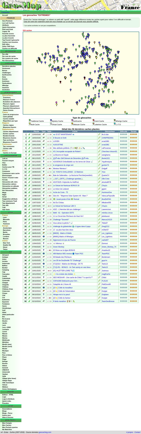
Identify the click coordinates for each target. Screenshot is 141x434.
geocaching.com (45, 432)
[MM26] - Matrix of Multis (62, 233)
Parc (4, 353)
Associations (7, 409)
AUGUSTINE (58, 145)
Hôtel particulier (8, 314)
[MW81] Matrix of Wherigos (63, 237)
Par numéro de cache (10, 58)
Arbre (4, 259)
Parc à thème (7, 355)
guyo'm (104, 260)
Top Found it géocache (10, 40)
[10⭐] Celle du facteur (61, 298)
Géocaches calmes (9, 184)
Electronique (7, 175)
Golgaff (104, 169)
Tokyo (5, 249)
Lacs (4, 325)
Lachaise (5, 329)
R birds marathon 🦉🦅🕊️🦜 (64, 301)
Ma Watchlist (7, 429)
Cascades (5, 274)
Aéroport (5, 255)
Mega (4, 192)
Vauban (5, 374)
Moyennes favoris (9, 127)
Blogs (4, 411)
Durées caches (8, 133)
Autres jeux (6, 415)
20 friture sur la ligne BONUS (64, 250)
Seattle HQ (7, 245)
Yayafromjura (107, 162)
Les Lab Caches (8, 23)
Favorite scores (8, 33)
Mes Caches (6, 425)
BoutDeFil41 (106, 199)
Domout (105, 243)
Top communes (8, 146)
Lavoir (4, 331)
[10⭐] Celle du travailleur (63, 288)
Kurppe (104, 288)
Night (4, 195)
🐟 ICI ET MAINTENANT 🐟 (64, 134)
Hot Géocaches (8, 190)
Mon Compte (7, 423)
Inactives (5, 87)
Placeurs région (9, 104)
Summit (5, 368)
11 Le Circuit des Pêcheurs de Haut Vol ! (68, 216)
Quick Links (6, 401)
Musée (4, 348)
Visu (4, 163)
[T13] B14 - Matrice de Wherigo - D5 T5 (68, 264)
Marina (4, 338)
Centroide (5, 280)
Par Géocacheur (8, 60)
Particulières (7, 83)
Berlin (5, 232)
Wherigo (5, 85)
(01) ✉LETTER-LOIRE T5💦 (64, 271)
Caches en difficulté (9, 48)
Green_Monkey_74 (109, 247)
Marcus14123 (107, 220)
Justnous (105, 271)
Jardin (4, 323)
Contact (137, 432)
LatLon (5, 158)
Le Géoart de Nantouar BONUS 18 (66, 186)
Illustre (4, 321)
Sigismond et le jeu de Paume (64, 240)
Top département (8, 203)
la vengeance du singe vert (63, 165)
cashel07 (105, 240)
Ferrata (5, 180)
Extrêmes (5, 81)
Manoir (4, 334)
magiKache (106, 274)
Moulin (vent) (7, 346)
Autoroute (6, 263)
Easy (4, 77)
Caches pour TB (8, 167)
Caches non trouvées (10, 42)
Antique (5, 257)
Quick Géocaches (8, 27)
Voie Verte (6, 209)
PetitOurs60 (106, 284)
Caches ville (7, 148)
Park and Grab (7, 29)
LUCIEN (56, 141)
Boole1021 (106, 158)
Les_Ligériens (107, 233)
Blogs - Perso (7, 413)
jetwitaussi (106, 216)
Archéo (5, 261)
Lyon (5, 217)
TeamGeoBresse (108, 301)
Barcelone (6, 230)
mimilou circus (107, 213)
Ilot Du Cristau (58, 203)
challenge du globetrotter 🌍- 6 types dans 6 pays (72, 226)
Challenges (6, 72)
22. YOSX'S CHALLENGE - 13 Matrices (68, 172)
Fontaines (6, 304)
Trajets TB (6, 31)
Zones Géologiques (9, 389)
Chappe (5, 282)
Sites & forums (7, 417)
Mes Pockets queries (10, 427)
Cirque (4, 293)
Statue (4, 365)
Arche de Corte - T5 (60, 192)
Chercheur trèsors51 (109, 152)
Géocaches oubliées (9, 188)
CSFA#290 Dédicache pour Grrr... (65, 281)
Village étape (7, 380)
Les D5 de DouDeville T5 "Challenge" (67, 260)
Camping (5, 270)
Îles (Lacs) (6, 319)
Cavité (4, 276)
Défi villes (5, 44)
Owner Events (8, 110)
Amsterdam (7, 228)
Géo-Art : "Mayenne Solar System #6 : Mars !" (70, 196)
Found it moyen (8, 160)
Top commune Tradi (9, 201)
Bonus (4, 70)
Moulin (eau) (6, 344)
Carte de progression (11, 114)
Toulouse (6, 224)
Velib (4, 376)
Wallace (5, 387)
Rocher (5, 363)
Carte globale (8, 116)
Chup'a (104, 186)
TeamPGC (106, 254)
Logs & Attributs (8, 399)
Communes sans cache (11, 173)
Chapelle (5, 285)
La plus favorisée (8, 36)
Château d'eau (7, 289)
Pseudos (5, 403)
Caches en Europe (10, 153)
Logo (4, 397)
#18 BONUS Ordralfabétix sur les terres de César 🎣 (73, 162)
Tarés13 (105, 264)
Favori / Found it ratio (10, 177)
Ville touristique (8, 382)
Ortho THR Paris (8, 46)
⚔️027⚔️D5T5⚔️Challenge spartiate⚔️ (68, 179)
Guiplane (105, 295)
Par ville (5, 54)
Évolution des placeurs (11, 102)
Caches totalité (8, 119)
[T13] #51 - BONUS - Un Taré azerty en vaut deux (72, 267)
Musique (5, 351)
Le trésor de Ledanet (61, 189)
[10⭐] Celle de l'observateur (64, 291)
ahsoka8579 (106, 182)
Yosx (103, 172)
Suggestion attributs (9, 199)
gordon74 (105, 165)
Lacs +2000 (6, 327)
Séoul (5, 247)
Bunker (5, 268)
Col (3, 297)
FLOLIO (105, 281)
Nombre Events (8, 136)
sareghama (106, 155)
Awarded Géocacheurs (11, 108)
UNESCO (5, 370)
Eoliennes (6, 299)
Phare (4, 357)
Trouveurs (6, 97)
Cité (3, 295)
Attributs (5, 25)
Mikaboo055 (106, 203)
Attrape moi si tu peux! (61, 295)
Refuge (5, 361)
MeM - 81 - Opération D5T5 (63, 213)
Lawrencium (106, 209)
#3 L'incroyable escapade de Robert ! (67, 152)
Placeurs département (11, 106)
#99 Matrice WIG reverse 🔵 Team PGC (68, 254)
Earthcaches (6, 75)
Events (4, 79)
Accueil (5, 15)
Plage (4, 359)
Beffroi (4, 265)
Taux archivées (8, 140)
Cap (3, 272)
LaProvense (106, 148)
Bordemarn (106, 257)
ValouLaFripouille (108, 196)
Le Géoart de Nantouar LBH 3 (64, 206)
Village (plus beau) (9, 378)
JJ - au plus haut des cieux (63, 230)
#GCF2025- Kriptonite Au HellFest (66, 182)
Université (6, 372)
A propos (129, 432)
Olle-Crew (105, 179)
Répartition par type (10, 121)
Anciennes (6, 68)
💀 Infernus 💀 (58, 243)
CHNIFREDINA (107, 138)
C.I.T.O (4, 169)
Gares (4, 306)
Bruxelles (6, 234)
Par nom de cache (9, 56)
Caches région (8, 125)
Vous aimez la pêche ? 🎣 (63, 223)
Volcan (4, 385)
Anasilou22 (106, 250)
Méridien (5, 342)
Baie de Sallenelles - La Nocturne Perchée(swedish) (72, 175)
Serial (4, 197)
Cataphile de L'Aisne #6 (62, 284)
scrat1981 (105, 141)
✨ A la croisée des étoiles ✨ (64, 274)
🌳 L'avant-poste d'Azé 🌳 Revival (66, 199)
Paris (5, 221)
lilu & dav (105, 134)
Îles (3, 317)
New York (6, 243)
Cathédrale (6, 278)
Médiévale (6, 340)
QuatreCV (105, 175)
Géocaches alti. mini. (10, 182)
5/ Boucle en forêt (59, 138)
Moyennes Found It (10, 142)
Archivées (6, 90)
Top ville (5, 205)
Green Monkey (58, 247)
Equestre (5, 302)
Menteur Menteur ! (60, 169)
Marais (4, 336)
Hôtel (4, 312)
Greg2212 (105, 226)
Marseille (6, 219)
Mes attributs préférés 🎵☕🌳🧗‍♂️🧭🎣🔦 (69, 148)
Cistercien (6, 291)
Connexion (5, 12)
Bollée (4, 165)
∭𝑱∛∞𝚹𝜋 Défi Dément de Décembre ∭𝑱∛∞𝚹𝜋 (71, 158)
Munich (5, 238)
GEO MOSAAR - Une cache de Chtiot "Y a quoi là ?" (73, 278)
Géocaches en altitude (10, 186)
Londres (6, 236)
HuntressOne (107, 192)
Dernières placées (9, 66)
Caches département (10, 131)
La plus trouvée (8, 38)
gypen (104, 189)
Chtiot (104, 278)
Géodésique (6, 308)
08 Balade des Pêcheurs (62, 257)
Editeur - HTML (7, 395)
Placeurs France (9, 99)
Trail (4, 207)
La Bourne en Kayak (61, 155)
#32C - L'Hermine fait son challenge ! (67, 209)
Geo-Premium (7, 21)
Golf (3, 310)
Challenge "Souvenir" (61, 220)
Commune (6, 171)
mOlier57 (105, 230)
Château (5, 287)
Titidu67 (105, 223)
